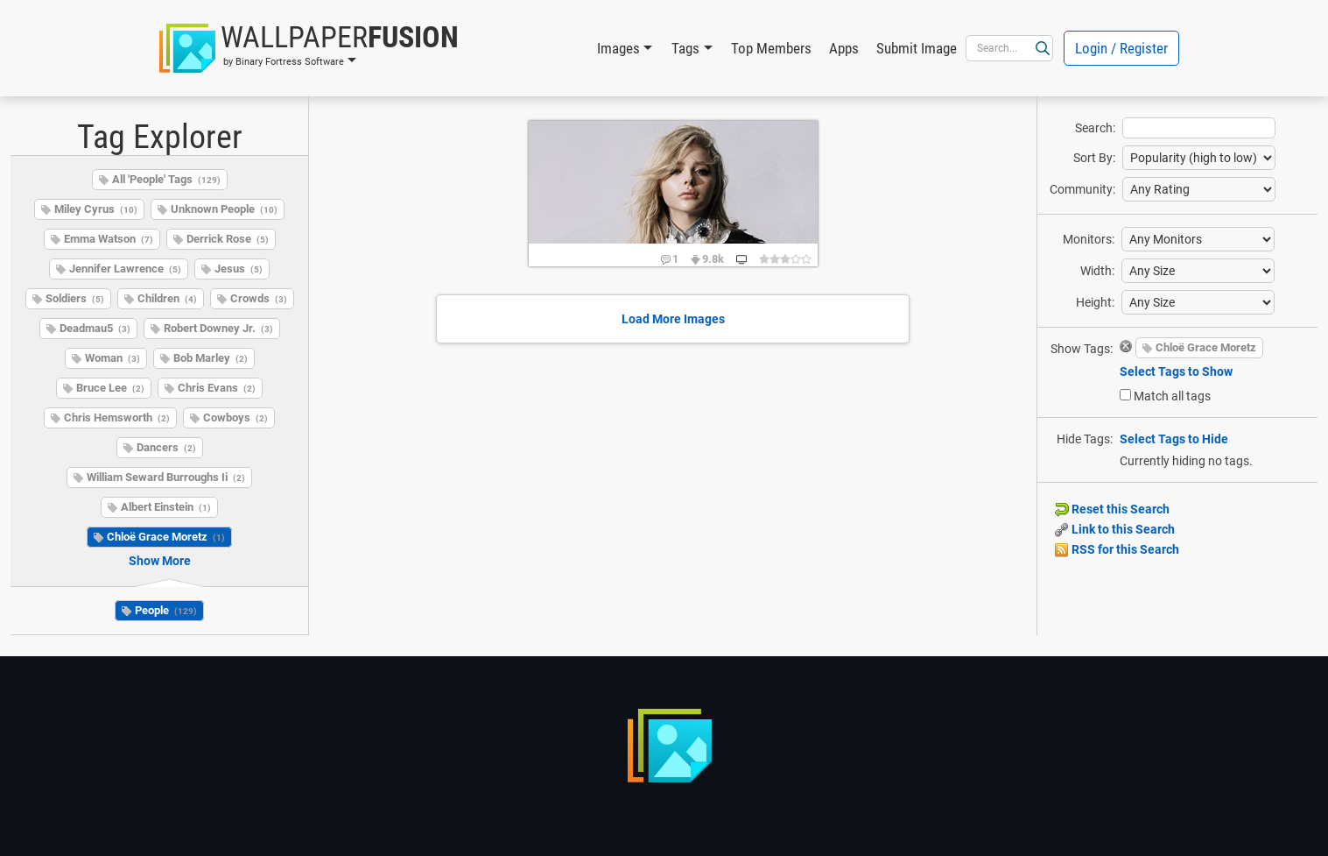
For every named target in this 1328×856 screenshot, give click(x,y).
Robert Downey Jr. (218, 328)
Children (167, 298)
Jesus (238, 268)
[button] (309, 48)
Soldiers (75, 298)
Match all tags (1172, 396)
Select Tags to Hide (1174, 439)
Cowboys (235, 417)
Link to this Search (1115, 529)
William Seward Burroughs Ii (166, 477)
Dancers (166, 447)
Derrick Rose (227, 238)
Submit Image (916, 48)
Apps (844, 48)
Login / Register (1121, 48)
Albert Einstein (166, 506)
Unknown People (224, 209)
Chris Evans (217, 387)
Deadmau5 (95, 328)
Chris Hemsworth (117, 417)
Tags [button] (685, 48)
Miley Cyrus (95, 209)
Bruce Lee (110, 387)
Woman (112, 357)
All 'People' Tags (166, 179)
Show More (160, 561)
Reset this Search (1112, 509)
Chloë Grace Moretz (166, 536)
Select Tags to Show (1176, 371)
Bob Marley (210, 357)
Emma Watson (108, 238)
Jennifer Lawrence (125, 268)
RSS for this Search (1117, 549)
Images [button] (618, 48)
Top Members (771, 48)
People (166, 610)
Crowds (258, 298)
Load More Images (673, 319)
